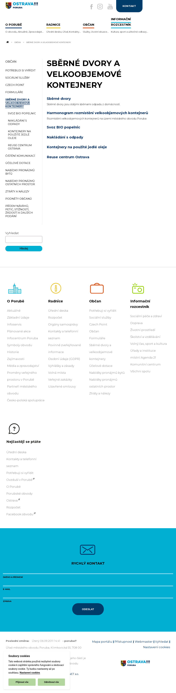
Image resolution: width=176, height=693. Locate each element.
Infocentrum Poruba (22, 338)
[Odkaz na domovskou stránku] (7, 42)
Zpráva (7, 601)
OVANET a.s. (71, 674)
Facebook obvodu (19, 514)
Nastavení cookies (30, 672)
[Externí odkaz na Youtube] (110, 6)
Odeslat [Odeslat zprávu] (88, 609)
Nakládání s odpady (65, 137)
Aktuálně (13, 310)
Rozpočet (55, 317)
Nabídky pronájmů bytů (107, 372)
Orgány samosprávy (63, 324)
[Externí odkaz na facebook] (90, 6)
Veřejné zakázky (60, 379)
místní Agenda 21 (143, 357)
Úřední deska (58, 310)
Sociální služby (100, 317)
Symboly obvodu (19, 345)
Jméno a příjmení (13, 577)
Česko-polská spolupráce (26, 400)
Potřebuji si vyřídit (102, 310)
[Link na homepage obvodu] (145, 667)
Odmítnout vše (51, 682)
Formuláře (97, 338)
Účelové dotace (100, 366)
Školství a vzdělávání (145, 337)
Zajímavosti (15, 359)
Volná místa (57, 372)
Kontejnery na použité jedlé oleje (77, 147)
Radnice (55, 301)
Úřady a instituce (143, 350)
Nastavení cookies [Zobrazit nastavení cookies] (156, 647)
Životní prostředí (142, 330)
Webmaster (144, 641)
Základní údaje (18, 317)
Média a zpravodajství (23, 366)
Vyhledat (12, 233)
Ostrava (12, 500)
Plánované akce (19, 331)
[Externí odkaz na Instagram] (99, 6)
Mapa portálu (102, 641)
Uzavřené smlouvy (62, 386)
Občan (17, 42)
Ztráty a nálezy (99, 393)
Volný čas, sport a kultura (148, 343)
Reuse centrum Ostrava (68, 157)
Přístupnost (123, 641)
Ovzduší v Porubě (19, 479)
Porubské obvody (19, 493)
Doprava (136, 323)
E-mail (6, 589)
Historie (13, 352)
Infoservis (14, 324)
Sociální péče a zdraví (146, 316)
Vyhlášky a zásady (61, 366)
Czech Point (98, 324)
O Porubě (15, 301)
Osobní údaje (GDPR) (64, 359)
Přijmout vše (22, 682)
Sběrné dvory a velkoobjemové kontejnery (100, 352)
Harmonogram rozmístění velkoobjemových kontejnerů (97, 113)
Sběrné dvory (59, 99)
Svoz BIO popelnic (63, 127)
